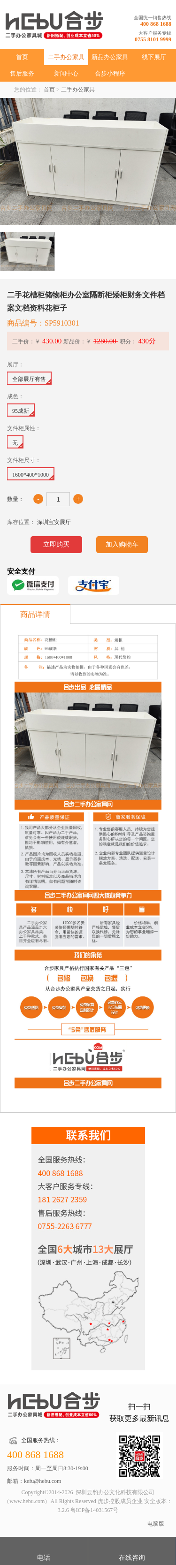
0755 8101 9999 (153, 39)
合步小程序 (110, 73)
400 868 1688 (155, 24)
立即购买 (56, 544)
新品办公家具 (110, 57)
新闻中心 (66, 73)
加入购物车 (122, 544)
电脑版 (155, 1523)
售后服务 (22, 73)
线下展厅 (154, 57)
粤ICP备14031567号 (94, 1510)
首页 (22, 57)
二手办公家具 (66, 57)
